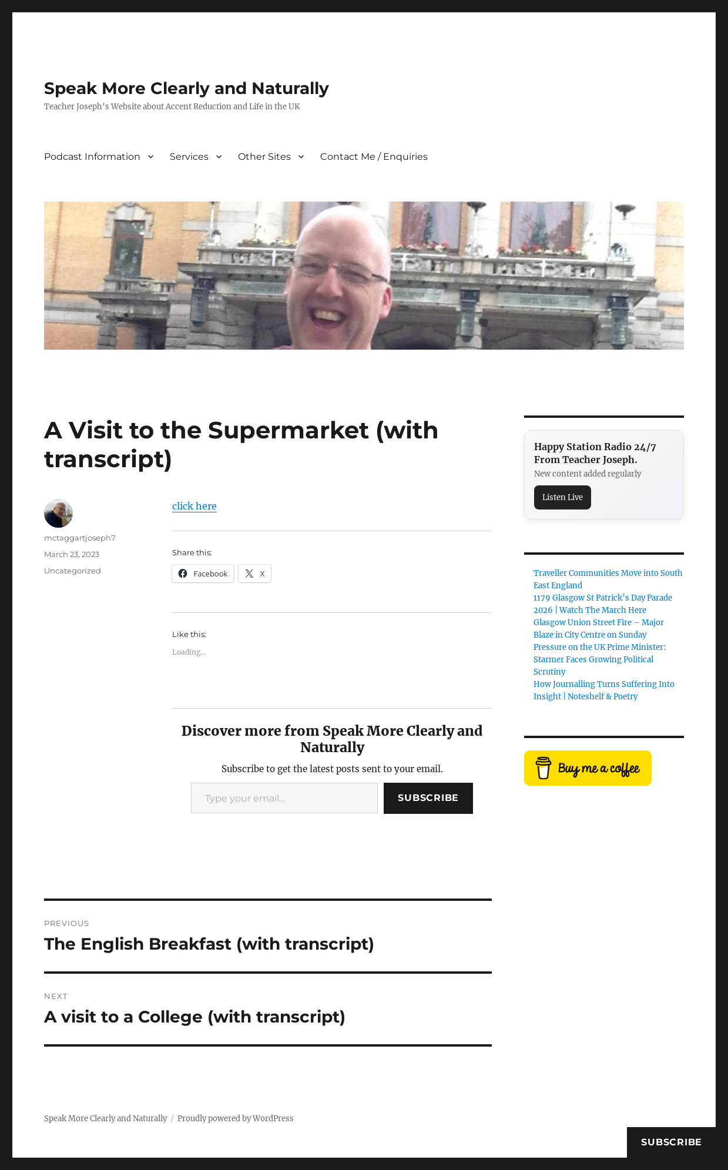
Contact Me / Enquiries (374, 156)
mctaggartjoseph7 (80, 537)
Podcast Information (92, 156)
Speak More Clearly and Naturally (186, 88)
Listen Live (562, 497)
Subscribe (428, 797)
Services (189, 156)
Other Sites (264, 156)
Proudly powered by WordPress (235, 1119)
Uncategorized (72, 570)
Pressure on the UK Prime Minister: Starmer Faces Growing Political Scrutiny (600, 659)
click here (194, 506)
